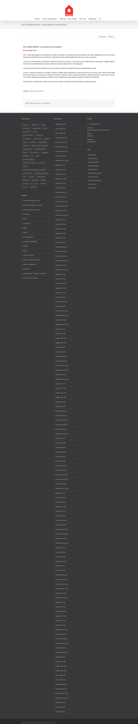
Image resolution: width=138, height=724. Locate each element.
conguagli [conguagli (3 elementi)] (47, 138)
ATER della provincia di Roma (32, 210)
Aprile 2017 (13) (60, 621)
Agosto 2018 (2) (60, 548)
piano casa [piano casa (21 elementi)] (42, 163)
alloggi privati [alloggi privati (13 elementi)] (36, 128)
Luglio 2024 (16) (61, 224)
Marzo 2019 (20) (60, 516)
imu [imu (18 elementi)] (32, 156)
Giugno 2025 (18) (61, 174)
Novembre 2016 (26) (62, 643)
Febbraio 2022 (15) (61, 356)
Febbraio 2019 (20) (61, 520)
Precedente (102, 37)
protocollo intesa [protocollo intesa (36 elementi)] (27, 173)
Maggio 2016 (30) (61, 671)
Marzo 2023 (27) (60, 297)
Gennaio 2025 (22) (61, 197)
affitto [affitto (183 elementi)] (43, 125)
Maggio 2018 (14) (61, 561)
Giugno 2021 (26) (61, 393)
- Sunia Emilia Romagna (94, 180)
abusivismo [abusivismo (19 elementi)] (26, 125)
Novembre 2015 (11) (62, 698)
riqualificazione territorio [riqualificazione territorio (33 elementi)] (42, 173)
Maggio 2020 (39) (61, 452)
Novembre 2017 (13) (62, 589)
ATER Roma (26, 214)
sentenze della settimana (30, 278)
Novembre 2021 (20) (62, 370)
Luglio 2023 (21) (61, 279)
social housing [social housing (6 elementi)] (41, 176)
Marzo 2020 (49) (60, 461)
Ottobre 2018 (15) (61, 538)
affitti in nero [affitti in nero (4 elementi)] (35, 125)
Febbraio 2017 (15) (61, 630)
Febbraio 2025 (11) (61, 192)
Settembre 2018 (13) (62, 543)
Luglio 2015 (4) (60, 707)
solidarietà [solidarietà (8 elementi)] (26, 180)
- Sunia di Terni (91, 188)
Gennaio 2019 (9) (61, 525)
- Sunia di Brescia (92, 169)
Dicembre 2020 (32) (62, 420)
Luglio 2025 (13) (61, 170)
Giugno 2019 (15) (61, 502)
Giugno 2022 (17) (61, 338)
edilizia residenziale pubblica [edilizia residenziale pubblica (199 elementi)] (40, 145)
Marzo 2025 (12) (60, 188)
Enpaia (25, 228)
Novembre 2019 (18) (62, 479)
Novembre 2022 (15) (62, 315)
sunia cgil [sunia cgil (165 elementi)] (25, 183)
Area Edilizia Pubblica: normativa (33, 205)
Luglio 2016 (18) (61, 661)
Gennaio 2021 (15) (61, 416)
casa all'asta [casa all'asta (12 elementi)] (39, 135)
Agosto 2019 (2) (60, 493)
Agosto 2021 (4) (60, 384)
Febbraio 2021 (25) (61, 411)
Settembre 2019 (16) (62, 488)
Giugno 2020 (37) (61, 447)
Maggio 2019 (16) (61, 507)
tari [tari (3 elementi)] (32, 183)
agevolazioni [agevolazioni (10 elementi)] (26, 128)
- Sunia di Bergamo (93, 166)
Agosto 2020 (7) (60, 438)
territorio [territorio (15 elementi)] (25, 187)
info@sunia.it (134, 2)
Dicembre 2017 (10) (62, 584)
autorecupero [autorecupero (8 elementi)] (26, 131)
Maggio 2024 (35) (61, 233)
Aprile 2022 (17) (60, 347)
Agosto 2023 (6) (60, 274)
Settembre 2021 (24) (62, 379)
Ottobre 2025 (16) (61, 156)
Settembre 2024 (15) (62, 215)
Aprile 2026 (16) (60, 129)
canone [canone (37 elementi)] (35, 131)
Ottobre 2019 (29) (61, 484)
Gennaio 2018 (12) (61, 580)
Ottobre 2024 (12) (61, 211)
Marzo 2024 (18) (60, 242)
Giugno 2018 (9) (60, 557)
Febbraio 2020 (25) (61, 466)
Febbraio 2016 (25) (61, 684)
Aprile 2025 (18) (60, 183)
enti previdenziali (28, 237)
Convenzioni (26, 223)
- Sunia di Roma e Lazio (94, 173)
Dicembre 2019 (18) (62, 475)
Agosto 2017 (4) (60, 602)
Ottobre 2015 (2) (61, 702)
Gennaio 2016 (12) (61, 689)
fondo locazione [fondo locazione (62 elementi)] (34, 152)
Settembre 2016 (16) (62, 652)
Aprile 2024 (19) (60, 238)
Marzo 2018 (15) (60, 570)
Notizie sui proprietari (29, 264)
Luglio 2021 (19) (61, 388)
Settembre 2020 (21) (62, 434)
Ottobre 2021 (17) (61, 375)
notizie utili (26, 269)
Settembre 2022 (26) (62, 324)
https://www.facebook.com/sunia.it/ (98, 130)
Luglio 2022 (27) (61, 334)
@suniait (90, 136)
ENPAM (25, 232)
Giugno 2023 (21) (61, 283)
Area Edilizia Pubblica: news (31, 201)
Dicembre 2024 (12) (62, 201)
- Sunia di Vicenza (92, 177)
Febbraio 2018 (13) (61, 575)
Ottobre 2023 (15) (61, 265)
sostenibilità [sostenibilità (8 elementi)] (34, 180)
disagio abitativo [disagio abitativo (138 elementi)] (42, 142)
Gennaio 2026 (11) (61, 142)
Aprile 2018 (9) (60, 566)
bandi (24, 219)
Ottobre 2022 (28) (61, 320)
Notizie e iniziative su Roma (31, 260)
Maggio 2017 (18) (61, 616)
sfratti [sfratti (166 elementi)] (24, 176)
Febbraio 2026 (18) (61, 138)
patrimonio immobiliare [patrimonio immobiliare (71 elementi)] (29, 163)
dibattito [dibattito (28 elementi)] (25, 142)
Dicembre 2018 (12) (62, 529)
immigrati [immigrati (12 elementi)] (25, 156)
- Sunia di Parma (92, 184)
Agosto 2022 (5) (60, 329)
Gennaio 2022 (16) (61, 361)
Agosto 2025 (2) (60, 165)
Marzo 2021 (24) (60, 406)
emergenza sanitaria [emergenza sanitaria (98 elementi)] (40, 149)
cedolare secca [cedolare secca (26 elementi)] (37, 138)
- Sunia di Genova (92, 158)
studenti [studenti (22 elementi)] (43, 180)
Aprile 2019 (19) (60, 511)
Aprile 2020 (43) (60, 456)
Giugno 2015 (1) (60, 712)
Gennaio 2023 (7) (61, 306)
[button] (99, 18)
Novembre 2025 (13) (62, 151)
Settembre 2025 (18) (62, 160)
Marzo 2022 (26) (60, 352)
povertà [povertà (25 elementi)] (25, 166)
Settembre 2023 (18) (62, 270)
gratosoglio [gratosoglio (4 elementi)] (45, 152)
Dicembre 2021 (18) (62, 365)
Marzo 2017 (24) (60, 625)
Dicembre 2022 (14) (62, 311)
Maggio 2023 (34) (61, 288)
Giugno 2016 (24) (61, 666)
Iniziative (25, 246)
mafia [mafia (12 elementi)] (37, 156)
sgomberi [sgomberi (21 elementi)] (31, 176)
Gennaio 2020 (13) (61, 470)
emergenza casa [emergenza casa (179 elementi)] (27, 149)
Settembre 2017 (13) (62, 598)
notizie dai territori (38, 91)
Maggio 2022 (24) (61, 343)
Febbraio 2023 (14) (61, 302)
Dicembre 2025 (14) (62, 147)
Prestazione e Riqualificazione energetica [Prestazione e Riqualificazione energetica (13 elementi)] (34, 170)
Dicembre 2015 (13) (62, 693)
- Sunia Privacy (91, 155)
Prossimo (110, 37)
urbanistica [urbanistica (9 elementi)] (33, 187)
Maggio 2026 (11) (61, 124)
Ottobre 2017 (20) (61, 593)
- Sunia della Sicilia (93, 162)
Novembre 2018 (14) (62, 534)
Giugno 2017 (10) (61, 611)
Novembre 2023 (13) (62, 261)
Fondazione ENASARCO (30, 242)
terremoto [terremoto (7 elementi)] (43, 183)
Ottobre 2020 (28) (61, 429)
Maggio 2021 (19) (61, 397)
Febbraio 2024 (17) (61, 247)
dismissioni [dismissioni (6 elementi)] (26, 145)
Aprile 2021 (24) (60, 402)
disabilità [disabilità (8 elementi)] (32, 142)
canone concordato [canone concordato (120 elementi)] (28, 135)
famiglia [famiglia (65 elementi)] (25, 152)
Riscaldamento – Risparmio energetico (34, 273)
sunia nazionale (91, 142)
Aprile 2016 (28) (60, 675)
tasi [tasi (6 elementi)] (37, 183)
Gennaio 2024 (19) (61, 252)
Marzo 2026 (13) (60, 133)
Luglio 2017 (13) (61, 607)
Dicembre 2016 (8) (61, 639)
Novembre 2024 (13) (62, 206)
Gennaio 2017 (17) (61, 634)
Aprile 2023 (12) (60, 293)
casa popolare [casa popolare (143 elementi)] (26, 138)
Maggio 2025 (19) (61, 179)
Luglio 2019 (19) (61, 497)
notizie (31, 91)
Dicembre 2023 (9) (61, 256)
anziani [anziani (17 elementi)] (45, 128)
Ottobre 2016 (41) (61, 648)
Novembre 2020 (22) (62, 425)
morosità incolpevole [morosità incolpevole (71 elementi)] (29, 159)
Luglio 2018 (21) (61, 552)
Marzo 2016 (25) (60, 680)
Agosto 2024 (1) (60, 220)
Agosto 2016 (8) (60, 657)
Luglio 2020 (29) (61, 443)
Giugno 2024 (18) (61, 229)
